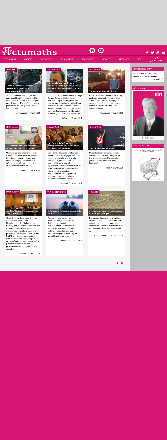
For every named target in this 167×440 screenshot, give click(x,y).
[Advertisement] (50, 22)
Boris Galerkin (148, 138)
